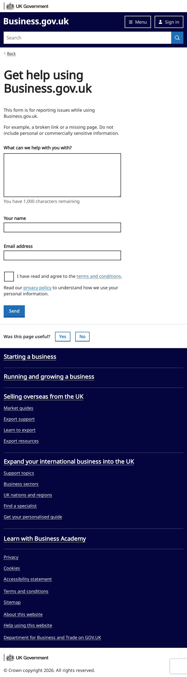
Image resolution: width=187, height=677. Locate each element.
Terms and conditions (26, 591)
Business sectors (21, 484)
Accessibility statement (28, 579)
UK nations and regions (28, 495)
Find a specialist (20, 506)
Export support (19, 419)
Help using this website (28, 625)
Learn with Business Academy (45, 538)
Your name (15, 218)
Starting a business (30, 356)
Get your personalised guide (33, 517)
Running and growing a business (49, 376)
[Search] (177, 38)
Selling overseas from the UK (43, 396)
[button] (169, 22)
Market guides (18, 408)
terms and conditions (99, 276)
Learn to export (20, 430)
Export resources (21, 441)
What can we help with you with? (38, 148)
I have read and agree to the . (71, 276)
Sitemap (12, 602)
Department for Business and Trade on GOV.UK (52, 637)
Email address (18, 246)
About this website (23, 614)
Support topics (19, 473)
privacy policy (37, 287)
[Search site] (87, 38)
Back (11, 53)
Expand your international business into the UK (69, 461)
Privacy (11, 557)
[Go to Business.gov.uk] (36, 21)
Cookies (12, 568)
